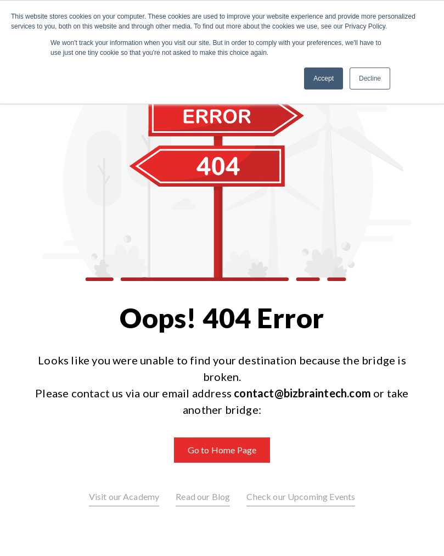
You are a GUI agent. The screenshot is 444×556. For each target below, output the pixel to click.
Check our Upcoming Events (300, 496)
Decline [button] (370, 78)
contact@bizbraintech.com (302, 393)
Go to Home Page (222, 450)
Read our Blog (203, 496)
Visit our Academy (124, 496)
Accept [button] (323, 78)
